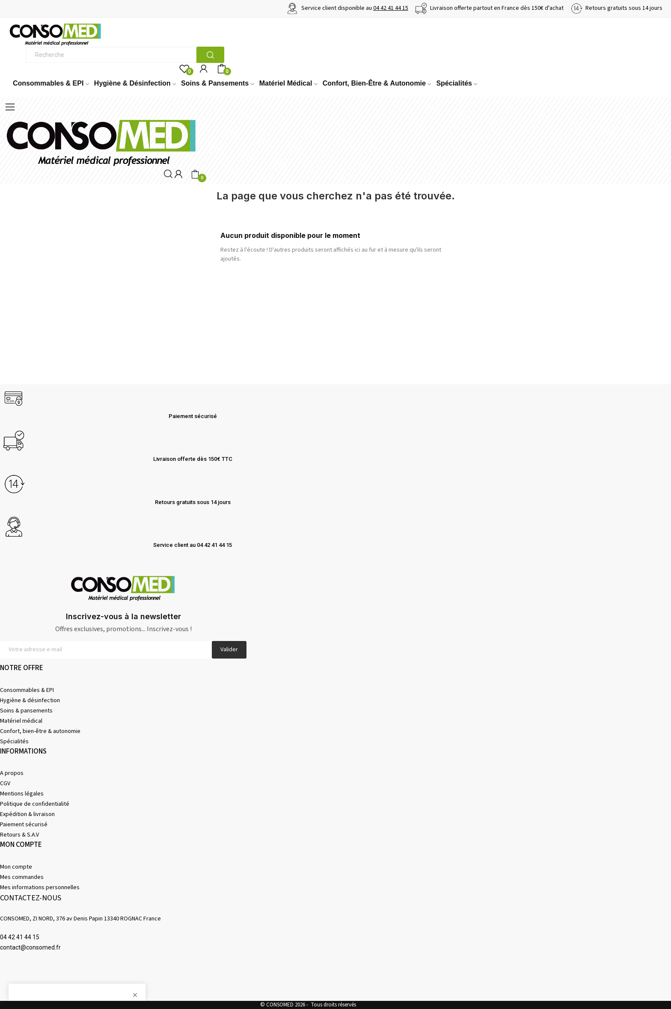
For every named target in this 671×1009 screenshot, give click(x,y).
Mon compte (16, 867)
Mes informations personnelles (40, 887)
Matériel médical (21, 721)
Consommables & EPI (27, 690)
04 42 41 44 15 (390, 8)
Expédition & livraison (27, 814)
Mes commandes (22, 877)
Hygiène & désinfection (30, 700)
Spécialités (14, 741)
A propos (12, 773)
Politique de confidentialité (34, 804)
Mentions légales (22, 794)
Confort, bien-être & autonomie (40, 731)
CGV (5, 783)
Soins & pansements (26, 711)
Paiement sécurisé (24, 824)
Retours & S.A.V (19, 835)
